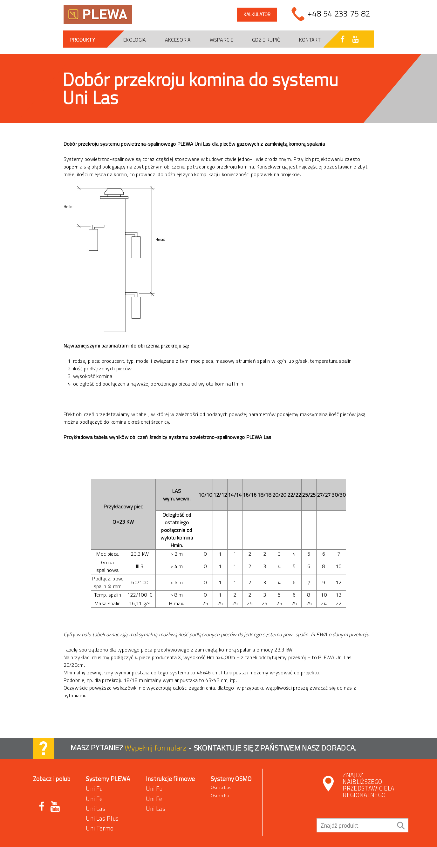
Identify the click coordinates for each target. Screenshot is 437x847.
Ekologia (134, 39)
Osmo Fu (220, 795)
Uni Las (95, 808)
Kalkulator (256, 14)
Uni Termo (99, 828)
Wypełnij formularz (156, 747)
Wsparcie (222, 39)
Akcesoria (178, 39)
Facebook (42, 806)
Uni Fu (94, 788)
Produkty (82, 39)
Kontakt (310, 39)
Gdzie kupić (266, 39)
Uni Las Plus (102, 818)
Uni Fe (94, 798)
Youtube (55, 806)
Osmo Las (221, 787)
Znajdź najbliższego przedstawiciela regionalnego (368, 784)
